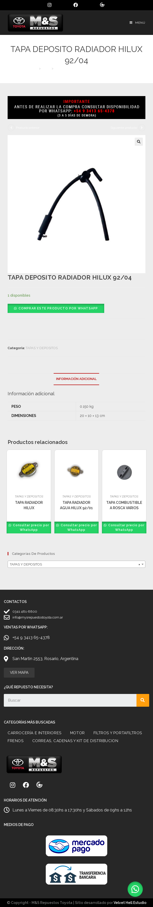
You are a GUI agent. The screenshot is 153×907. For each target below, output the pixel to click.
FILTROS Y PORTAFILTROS (118, 733)
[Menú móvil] (137, 22)
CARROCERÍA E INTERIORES (35, 733)
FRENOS (16, 741)
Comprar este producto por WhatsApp (58, 308)
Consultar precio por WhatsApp (30, 527)
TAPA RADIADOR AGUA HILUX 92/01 (76, 505)
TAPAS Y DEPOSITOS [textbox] (75, 564)
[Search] (142, 700)
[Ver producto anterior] (11, 127)
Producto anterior (27, 127)
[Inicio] (35, 68)
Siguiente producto (124, 127)
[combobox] (76, 564)
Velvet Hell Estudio (130, 903)
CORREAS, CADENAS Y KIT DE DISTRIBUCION (75, 741)
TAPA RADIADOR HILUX (29, 505)
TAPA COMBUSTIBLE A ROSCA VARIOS (124, 505)
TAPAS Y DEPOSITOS (42, 348)
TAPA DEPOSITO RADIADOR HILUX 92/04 (87, 68)
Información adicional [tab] (76, 379)
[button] (139, 142)
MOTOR (77, 733)
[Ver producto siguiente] (141, 127)
